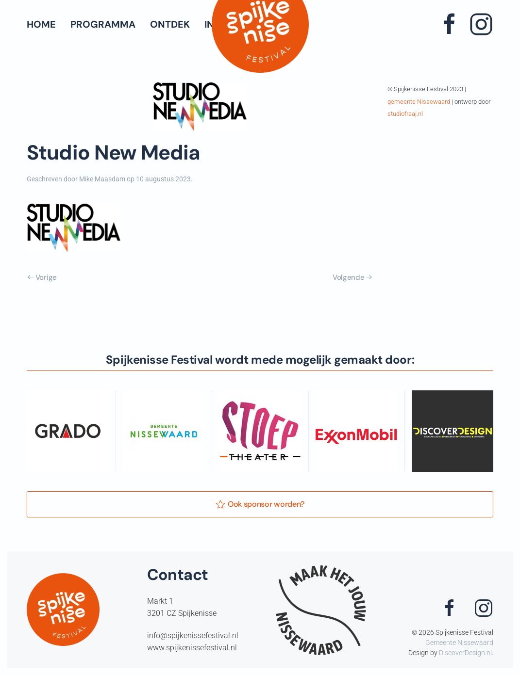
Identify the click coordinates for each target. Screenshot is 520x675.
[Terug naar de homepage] (260, 24)
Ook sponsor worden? (260, 504)
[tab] (223, 456)
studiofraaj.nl (405, 113)
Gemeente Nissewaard (459, 642)
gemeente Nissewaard (418, 101)
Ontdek (170, 24)
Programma (102, 24)
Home (41, 24)
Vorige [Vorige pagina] (42, 277)
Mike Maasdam (102, 179)
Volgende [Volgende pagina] (352, 277)
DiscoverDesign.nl (465, 653)
